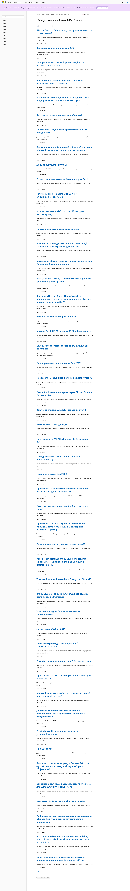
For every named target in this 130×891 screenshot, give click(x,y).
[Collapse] (24, 13)
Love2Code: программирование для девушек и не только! (62, 347)
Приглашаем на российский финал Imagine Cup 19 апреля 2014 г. (63, 677)
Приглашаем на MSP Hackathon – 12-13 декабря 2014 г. (62, 440)
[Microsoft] (3, 2)
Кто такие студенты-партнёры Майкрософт (59, 114)
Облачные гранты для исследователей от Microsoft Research (58, 645)
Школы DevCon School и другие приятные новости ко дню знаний (64, 32)
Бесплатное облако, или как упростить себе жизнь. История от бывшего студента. (64, 262)
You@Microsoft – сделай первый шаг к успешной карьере (57, 732)
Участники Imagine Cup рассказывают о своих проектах (58, 613)
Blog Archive (45, 14)
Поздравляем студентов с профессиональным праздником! (61, 131)
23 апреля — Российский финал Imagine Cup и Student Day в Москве (61, 64)
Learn (38, 14)
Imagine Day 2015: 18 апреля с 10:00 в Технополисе (63, 331)
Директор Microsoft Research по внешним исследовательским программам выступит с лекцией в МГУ (60, 713)
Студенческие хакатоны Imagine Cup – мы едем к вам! (62, 507)
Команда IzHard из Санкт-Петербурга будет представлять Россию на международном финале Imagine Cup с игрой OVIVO (63, 298)
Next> (38, 871)
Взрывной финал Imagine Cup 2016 (55, 47)
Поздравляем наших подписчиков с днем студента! (64, 377)
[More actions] (92, 14)
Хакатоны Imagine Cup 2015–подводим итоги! (61, 409)
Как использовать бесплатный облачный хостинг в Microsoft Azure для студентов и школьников (64, 149)
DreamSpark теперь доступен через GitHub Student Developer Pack (64, 394)
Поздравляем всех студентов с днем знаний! (60, 544)
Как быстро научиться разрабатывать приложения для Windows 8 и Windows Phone (64, 785)
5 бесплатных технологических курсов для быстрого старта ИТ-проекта (59, 81)
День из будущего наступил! (51, 164)
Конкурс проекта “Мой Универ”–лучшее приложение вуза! (58, 458)
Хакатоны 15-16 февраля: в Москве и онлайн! (60, 801)
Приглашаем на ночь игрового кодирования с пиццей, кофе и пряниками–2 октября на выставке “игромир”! (60, 526)
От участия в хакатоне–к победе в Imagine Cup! (62, 179)
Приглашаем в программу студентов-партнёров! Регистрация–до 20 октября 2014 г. (62, 490)
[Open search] (122, 2)
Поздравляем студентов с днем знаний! (57, 228)
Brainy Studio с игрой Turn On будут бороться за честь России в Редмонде (62, 595)
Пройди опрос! (44, 748)
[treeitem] (13, 20)
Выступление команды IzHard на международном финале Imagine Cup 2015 (63, 280)
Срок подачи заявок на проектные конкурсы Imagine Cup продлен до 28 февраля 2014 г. (60, 858)
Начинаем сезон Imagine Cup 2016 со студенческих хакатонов (56, 195)
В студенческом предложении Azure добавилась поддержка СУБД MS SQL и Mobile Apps (62, 99)
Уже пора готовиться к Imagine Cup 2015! (58, 363)
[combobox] (13, 16)
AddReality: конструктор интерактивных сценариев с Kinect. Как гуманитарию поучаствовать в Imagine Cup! (64, 818)
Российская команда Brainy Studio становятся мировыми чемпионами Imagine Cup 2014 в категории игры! (61, 561)
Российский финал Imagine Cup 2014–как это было (64, 660)
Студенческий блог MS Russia (59, 14)
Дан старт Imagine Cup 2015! (51, 473)
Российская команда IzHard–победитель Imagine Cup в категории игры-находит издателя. (62, 245)
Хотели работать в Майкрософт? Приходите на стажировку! (60, 213)
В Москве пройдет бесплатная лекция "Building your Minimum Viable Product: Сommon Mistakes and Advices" (62, 839)
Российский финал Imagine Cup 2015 (56, 316)
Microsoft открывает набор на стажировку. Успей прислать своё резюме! (63, 694)
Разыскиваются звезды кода (51, 424)
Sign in (126, 2)
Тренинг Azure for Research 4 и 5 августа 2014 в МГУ (64, 579)
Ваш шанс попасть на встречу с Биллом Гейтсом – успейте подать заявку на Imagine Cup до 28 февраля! (62, 766)
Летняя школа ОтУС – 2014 (50, 628)
